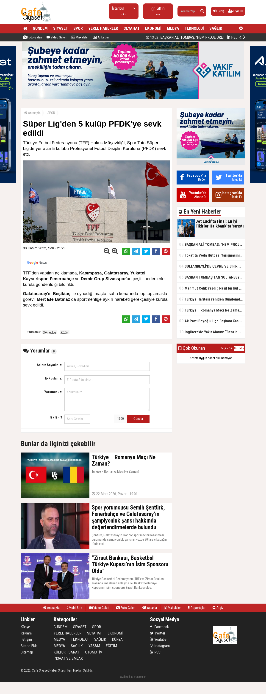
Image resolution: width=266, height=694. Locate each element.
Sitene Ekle (29, 645)
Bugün (224, 348)
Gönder (138, 419)
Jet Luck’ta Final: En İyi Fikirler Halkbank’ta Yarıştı (193, 37)
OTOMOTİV (93, 652)
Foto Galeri (32, 37)
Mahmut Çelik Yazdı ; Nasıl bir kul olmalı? (212, 288)
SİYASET (60, 28)
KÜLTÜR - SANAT (66, 652)
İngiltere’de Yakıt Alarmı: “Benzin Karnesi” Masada (212, 331)
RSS (155, 652)
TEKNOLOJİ (194, 28)
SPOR (78, 28)
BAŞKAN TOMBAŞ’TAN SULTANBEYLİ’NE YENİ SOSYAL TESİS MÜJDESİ (212, 277)
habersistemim (137, 676)
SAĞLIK (215, 28)
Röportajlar (196, 608)
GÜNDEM (40, 28)
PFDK (65, 332)
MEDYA (173, 28)
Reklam (26, 633)
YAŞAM (94, 645)
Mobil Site (74, 608)
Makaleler (80, 37)
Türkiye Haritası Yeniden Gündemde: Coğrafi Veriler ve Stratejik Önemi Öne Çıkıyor (212, 299)
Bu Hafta (239, 348)
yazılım (124, 676)
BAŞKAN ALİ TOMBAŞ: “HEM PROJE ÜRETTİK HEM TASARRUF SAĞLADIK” (212, 244)
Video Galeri (56, 37)
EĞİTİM (111, 645)
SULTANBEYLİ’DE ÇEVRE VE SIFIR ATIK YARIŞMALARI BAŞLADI (212, 266)
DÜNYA (117, 639)
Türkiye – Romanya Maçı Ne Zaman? (211, 310)
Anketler (101, 37)
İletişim (26, 639)
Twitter (157, 633)
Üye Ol (235, 11)
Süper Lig (49, 332)
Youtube (158, 639)
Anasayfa (32, 113)
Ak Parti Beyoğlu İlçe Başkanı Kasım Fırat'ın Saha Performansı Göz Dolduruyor (212, 320)
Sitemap (27, 652)
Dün (231, 348)
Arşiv (218, 608)
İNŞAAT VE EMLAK (68, 658)
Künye (25, 626)
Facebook (159, 626)
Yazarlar (149, 608)
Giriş (218, 11)
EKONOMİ (153, 28)
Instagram (160, 645)
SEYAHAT (132, 28)
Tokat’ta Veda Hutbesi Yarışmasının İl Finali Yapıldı (212, 255)
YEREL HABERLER (103, 28)
